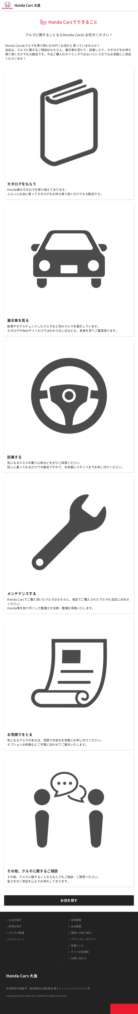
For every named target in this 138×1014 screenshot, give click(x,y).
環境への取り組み (81, 933)
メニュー (132, 5)
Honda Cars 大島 (27, 5)
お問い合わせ (78, 958)
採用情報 (76, 920)
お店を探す (69, 900)
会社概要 (76, 926)
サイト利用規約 (80, 952)
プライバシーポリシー (84, 939)
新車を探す (15, 926)
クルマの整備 (16, 933)
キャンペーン (16, 939)
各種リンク (77, 945)
